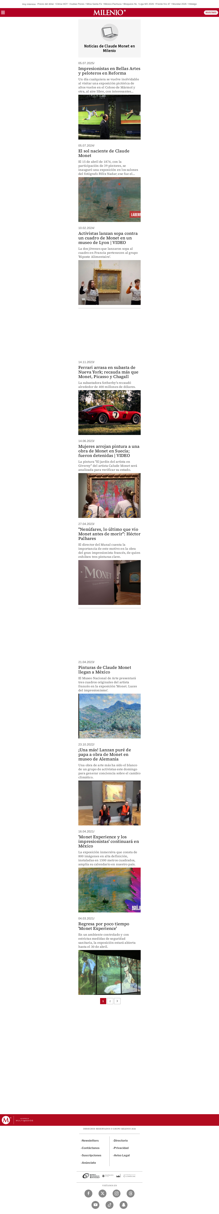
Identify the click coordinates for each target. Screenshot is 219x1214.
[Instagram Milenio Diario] (116, 1193)
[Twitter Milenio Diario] (102, 1193)
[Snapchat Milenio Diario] (124, 1205)
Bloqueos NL (130, 4)
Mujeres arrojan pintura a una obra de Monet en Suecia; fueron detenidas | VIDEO (108, 450)
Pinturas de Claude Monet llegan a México (104, 669)
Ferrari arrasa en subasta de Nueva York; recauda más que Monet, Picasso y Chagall (108, 371)
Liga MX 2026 (146, 4)
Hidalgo (193, 4)
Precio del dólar (45, 4)
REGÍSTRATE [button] (211, 12)
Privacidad (121, 1148)
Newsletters (90, 1140)
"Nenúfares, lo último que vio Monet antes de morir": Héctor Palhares (109, 533)
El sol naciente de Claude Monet (103, 153)
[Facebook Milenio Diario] (88, 1193)
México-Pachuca (113, 4)
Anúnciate (89, 1162)
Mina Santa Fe (94, 4)
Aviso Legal (122, 1155)
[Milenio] (109, 12)
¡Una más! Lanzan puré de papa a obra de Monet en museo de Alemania (104, 754)
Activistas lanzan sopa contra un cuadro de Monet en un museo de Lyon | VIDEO (108, 237)
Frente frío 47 (163, 4)
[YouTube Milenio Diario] (95, 1205)
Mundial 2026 (179, 4)
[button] (3, 13)
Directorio (121, 1140)
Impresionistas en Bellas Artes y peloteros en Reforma (109, 71)
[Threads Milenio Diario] (131, 1193)
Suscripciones (91, 1155)
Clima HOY (62, 4)
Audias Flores (77, 4)
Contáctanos (91, 1148)
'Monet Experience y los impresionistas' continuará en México (108, 841)
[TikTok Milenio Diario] (109, 1205)
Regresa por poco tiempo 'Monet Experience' (103, 926)
